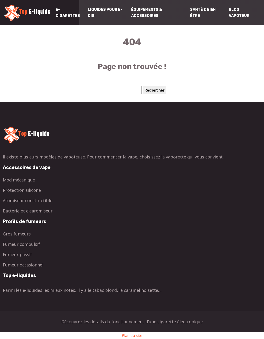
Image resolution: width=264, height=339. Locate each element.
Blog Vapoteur (239, 12)
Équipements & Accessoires (146, 12)
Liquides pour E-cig (105, 12)
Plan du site (132, 335)
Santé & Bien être (203, 12)
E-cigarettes (68, 12)
